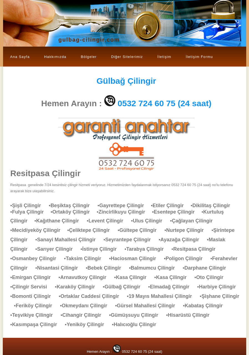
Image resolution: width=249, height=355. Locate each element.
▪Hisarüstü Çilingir (190, 315)
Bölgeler (88, 57)
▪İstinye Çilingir (101, 249)
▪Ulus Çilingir (149, 221)
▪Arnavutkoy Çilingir (85, 277)
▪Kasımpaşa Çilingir (36, 324)
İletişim (164, 57)
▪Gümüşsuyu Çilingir (136, 315)
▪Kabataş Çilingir (205, 305)
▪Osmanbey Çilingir (36, 258)
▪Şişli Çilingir (28, 205)
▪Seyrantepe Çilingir (129, 239)
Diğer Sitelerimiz (127, 57)
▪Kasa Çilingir (133, 277)
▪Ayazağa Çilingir (182, 239)
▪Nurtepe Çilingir (186, 230)
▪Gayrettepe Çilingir (124, 205)
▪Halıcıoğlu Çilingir (137, 324)
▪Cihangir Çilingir (83, 315)
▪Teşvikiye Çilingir (34, 315)
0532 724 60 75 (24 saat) (165, 103)
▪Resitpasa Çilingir (196, 249)
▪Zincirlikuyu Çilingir (124, 212)
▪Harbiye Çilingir (219, 287)
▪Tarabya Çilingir (146, 249)
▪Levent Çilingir (108, 221)
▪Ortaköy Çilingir (73, 212)
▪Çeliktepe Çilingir (91, 230)
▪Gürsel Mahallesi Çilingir (148, 305)
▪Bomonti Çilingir (33, 296)
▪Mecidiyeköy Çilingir (38, 230)
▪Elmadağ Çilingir (171, 287)
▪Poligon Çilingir (186, 258)
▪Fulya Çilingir (30, 212)
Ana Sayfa (20, 57)
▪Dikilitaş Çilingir (212, 205)
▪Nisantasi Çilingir (59, 268)
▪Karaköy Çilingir (77, 287)
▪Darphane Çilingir (207, 268)
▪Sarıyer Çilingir (56, 249)
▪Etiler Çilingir (170, 205)
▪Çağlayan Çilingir (194, 221)
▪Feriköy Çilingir (35, 305)
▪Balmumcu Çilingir (154, 268)
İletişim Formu (199, 57)
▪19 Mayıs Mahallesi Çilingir (162, 296)
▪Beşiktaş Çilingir (72, 205)
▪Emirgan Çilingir (33, 277)
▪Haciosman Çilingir (135, 258)
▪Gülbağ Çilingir (124, 287)
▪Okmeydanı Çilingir (86, 305)
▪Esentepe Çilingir (176, 212)
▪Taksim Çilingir (85, 258)
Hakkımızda (55, 57)
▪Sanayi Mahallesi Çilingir (68, 239)
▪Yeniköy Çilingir (87, 324)
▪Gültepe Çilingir (140, 230)
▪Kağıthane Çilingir (59, 221)
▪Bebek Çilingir (106, 268)
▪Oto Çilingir (211, 277)
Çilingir (126, 80)
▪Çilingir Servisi (31, 287)
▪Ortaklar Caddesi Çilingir (91, 296)
